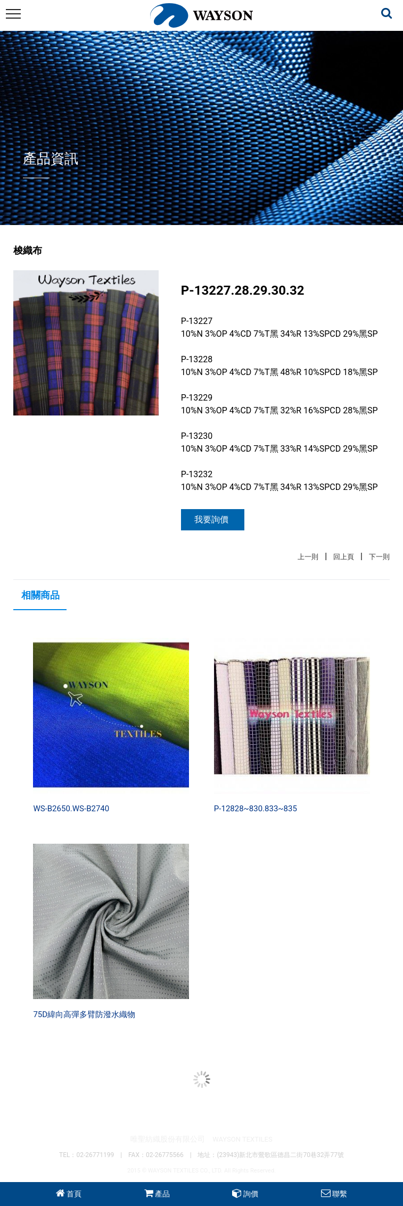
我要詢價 (211, 519)
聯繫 (339, 1194)
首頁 (74, 1194)
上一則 (308, 557)
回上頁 (343, 557)
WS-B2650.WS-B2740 (71, 808)
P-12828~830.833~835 (255, 808)
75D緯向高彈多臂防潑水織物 (84, 1014)
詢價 (250, 1194)
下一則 (379, 557)
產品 (162, 1194)
